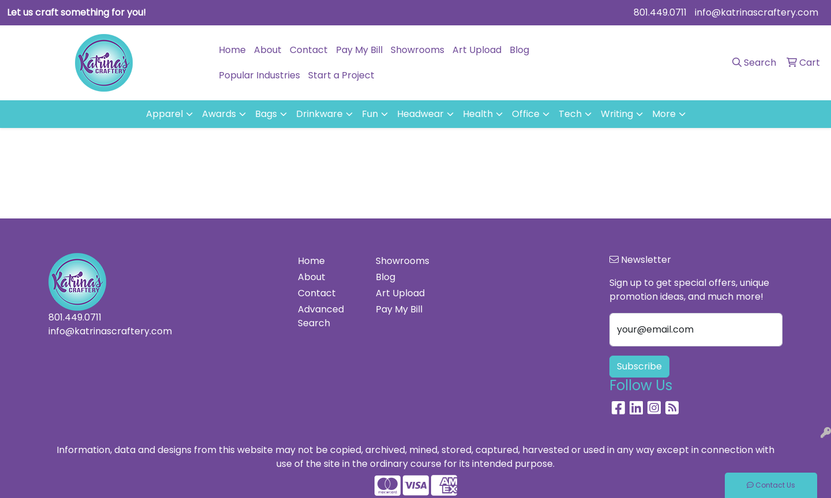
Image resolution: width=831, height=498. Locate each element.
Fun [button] (370, 113)
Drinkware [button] (319, 113)
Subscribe (639, 366)
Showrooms (417, 49)
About (268, 49)
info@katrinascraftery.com (756, 12)
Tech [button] (570, 113)
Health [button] (478, 113)
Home (232, 49)
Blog (519, 49)
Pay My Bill (359, 49)
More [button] (664, 113)
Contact (309, 49)
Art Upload (476, 49)
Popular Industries (259, 75)
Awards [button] (219, 113)
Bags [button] (266, 113)
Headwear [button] (420, 113)
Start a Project (341, 75)
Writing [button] (617, 113)
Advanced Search (321, 316)
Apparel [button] (164, 113)
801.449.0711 (660, 12)
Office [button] (526, 113)
